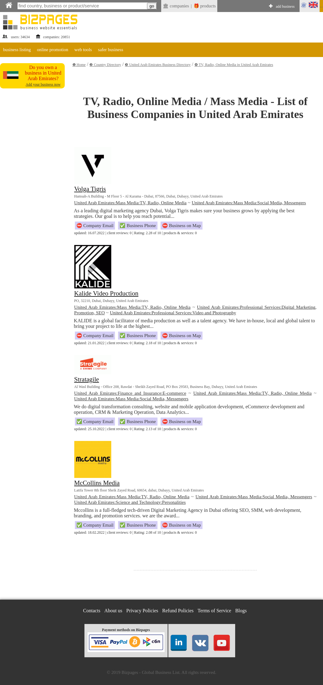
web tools (83, 49)
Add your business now (43, 84)
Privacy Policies (142, 610)
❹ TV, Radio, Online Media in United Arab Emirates (233, 65)
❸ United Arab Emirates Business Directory (157, 65)
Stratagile (86, 379)
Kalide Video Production (106, 293)
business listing (17, 49)
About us (113, 610)
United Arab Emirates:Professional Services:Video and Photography (173, 312)
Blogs (241, 610)
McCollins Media (97, 483)
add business (285, 6)
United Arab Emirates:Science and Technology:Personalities (130, 502)
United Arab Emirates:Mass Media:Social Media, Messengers (249, 202)
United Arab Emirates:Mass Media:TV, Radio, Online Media (130, 202)
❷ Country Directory (105, 65)
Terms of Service (214, 610)
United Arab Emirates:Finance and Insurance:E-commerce (130, 393)
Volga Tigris (90, 189)
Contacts (91, 610)
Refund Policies (178, 610)
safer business (110, 49)
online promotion (52, 49)
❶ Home (79, 65)
